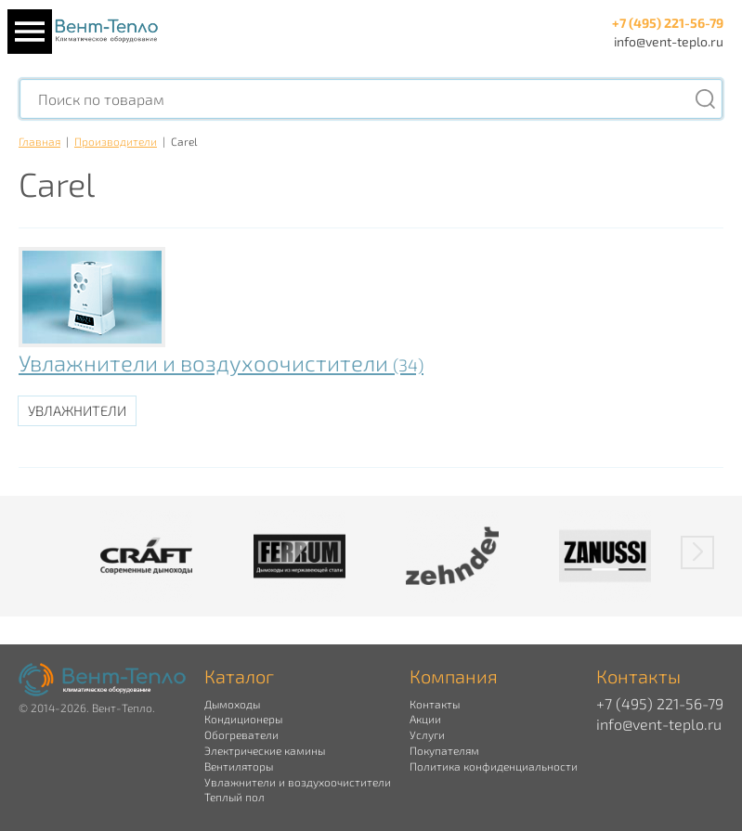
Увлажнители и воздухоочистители (221, 362)
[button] (697, 552)
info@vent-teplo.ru (668, 41)
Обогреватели (241, 734)
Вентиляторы (238, 766)
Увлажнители (77, 410)
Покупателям (444, 750)
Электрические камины (264, 750)
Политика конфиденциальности (494, 766)
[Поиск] (704, 99)
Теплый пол (234, 796)
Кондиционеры (243, 718)
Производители (115, 141)
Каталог (239, 676)
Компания (454, 676)
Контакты (435, 703)
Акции (425, 718)
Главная (39, 141)
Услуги (427, 734)
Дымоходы (232, 703)
